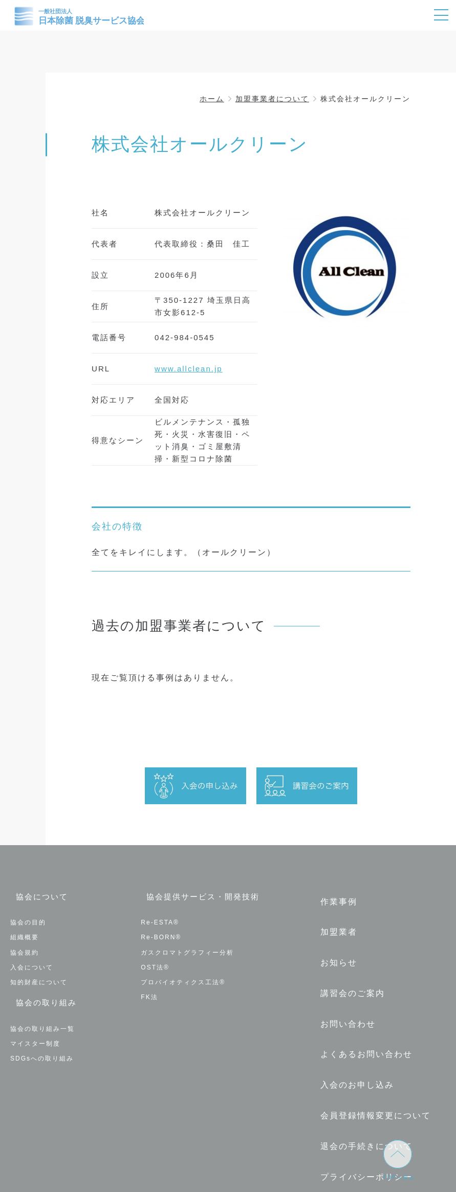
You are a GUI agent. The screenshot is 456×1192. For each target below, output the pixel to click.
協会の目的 (28, 916)
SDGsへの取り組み (42, 1047)
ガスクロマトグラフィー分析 (187, 946)
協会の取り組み (42, 998)
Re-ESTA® (160, 916)
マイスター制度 (35, 1032)
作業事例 (333, 897)
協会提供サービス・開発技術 (200, 897)
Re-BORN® (161, 931)
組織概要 (24, 931)
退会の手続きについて (361, 1084)
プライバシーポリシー (361, 1107)
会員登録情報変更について (370, 1061)
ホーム (212, 99)
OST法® (155, 961)
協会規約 (24, 946)
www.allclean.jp (189, 368)
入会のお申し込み (352, 1037)
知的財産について (39, 976)
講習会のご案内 (347, 967)
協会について (38, 897)
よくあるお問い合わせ (361, 1014)
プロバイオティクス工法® (183, 976)
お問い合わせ (343, 991)
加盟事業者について (272, 99)
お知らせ (333, 944)
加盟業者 (333, 921)
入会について (31, 961)
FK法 (149, 991)
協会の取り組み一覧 (42, 1017)
